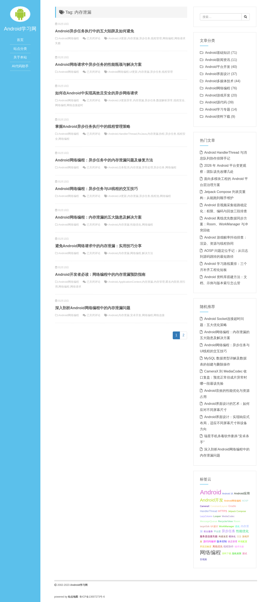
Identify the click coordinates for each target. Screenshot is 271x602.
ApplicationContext (129, 281)
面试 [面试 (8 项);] (244, 553)
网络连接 (159, 315)
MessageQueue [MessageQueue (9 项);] (208, 521)
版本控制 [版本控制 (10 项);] (222, 541)
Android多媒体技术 (219, 81)
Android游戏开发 (217, 95)
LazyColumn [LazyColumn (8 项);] (206, 516)
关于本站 (20, 57)
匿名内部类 (172, 281)
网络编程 (168, 38)
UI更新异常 (125, 100)
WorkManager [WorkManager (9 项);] (226, 526)
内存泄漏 (133, 38)
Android (113, 38)
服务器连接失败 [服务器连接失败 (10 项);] (209, 536)
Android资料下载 (217, 116)
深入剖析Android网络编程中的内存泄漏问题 (92, 308)
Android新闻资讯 (217, 60)
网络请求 (75, 286)
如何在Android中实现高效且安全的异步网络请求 (96, 93)
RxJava (142, 133)
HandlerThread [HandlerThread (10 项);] (208, 511)
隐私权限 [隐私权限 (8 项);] (236, 553)
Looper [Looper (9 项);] (217, 516)
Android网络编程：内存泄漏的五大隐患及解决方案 (98, 217)
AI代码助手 (20, 66)
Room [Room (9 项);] (237, 521)
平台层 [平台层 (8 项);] (217, 531)
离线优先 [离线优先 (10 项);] (218, 546)
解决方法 (147, 253)
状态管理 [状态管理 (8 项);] (232, 541)
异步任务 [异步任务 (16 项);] (228, 531)
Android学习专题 (217, 109)
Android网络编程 (68, 38)
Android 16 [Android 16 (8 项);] (227, 493)
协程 (162, 133)
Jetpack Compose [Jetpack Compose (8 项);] (237, 511)
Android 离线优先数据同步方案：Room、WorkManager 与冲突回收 (224, 224)
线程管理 (156, 38)
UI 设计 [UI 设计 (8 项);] (214, 526)
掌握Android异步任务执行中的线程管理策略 (92, 126)
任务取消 (123, 167)
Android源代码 (216, 102)
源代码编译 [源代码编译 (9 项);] (209, 541)
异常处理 (147, 167)
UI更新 (122, 38)
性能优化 (135, 224)
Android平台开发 (217, 67)
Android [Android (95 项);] (210, 492)
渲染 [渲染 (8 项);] (239, 536)
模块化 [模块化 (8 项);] (232, 536)
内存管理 (159, 281)
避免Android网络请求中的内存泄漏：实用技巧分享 (98, 246)
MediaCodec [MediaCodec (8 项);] (228, 516)
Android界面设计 (217, 74)
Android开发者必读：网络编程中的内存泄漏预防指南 (100, 274)
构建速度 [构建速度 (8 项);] (223, 536)
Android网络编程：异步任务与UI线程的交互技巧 (96, 189)
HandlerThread (127, 133)
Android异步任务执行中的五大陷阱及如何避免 (94, 31)
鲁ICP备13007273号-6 (92, 596)
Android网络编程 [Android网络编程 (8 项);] (232, 500)
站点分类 (20, 48)
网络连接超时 (75, 105)
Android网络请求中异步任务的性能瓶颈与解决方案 (98, 64)
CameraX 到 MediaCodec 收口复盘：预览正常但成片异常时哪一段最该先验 (223, 377)
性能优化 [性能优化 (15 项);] (242, 531)
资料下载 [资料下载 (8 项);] (226, 553)
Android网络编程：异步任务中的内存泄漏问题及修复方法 (104, 160)
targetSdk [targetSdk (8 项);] (205, 526)
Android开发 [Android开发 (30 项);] (211, 500)
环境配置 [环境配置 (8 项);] (242, 541)
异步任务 (144, 38)
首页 (20, 40)
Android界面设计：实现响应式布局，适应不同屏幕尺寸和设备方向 (224, 423)
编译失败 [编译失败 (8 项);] (239, 546)
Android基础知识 (217, 52)
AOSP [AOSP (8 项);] (245, 500)
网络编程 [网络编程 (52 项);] (210, 552)
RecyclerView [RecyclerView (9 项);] (225, 521)
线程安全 (179, 100)
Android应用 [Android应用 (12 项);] (242, 493)
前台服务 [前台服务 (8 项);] (208, 531)
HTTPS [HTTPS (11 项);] (222, 511)
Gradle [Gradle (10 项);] (232, 506)
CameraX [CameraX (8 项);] (204, 506)
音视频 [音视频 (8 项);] (203, 559)
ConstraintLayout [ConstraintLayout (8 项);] (218, 506)
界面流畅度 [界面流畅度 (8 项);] (205, 546)
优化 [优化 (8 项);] (237, 526)
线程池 (155, 196)
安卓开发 (135, 315)
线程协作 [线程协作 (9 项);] (228, 546)
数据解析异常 (164, 100)
